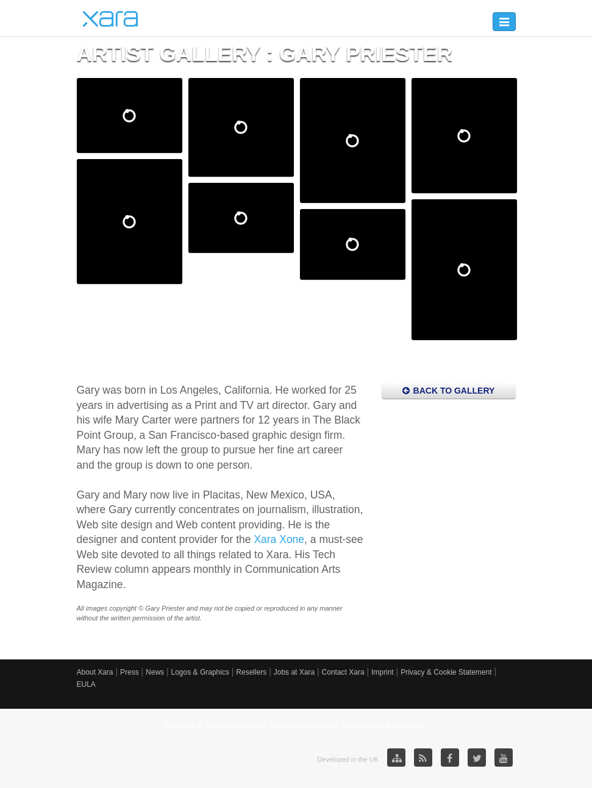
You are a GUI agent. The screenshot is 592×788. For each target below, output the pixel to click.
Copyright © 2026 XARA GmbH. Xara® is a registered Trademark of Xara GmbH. (295, 726)
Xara (110, 19)
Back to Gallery (448, 391)
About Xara (95, 672)
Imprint (382, 672)
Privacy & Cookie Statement (446, 672)
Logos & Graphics (200, 672)
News (155, 672)
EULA (86, 684)
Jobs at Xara (294, 672)
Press (129, 672)
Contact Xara (343, 672)
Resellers (251, 672)
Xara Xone (279, 539)
